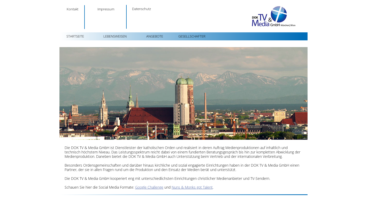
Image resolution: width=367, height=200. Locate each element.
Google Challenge (149, 187)
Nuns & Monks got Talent (192, 187)
